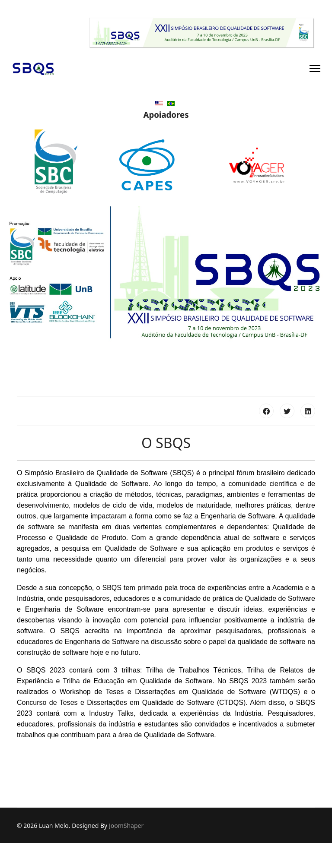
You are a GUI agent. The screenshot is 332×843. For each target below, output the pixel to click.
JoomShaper (126, 825)
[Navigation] (315, 69)
